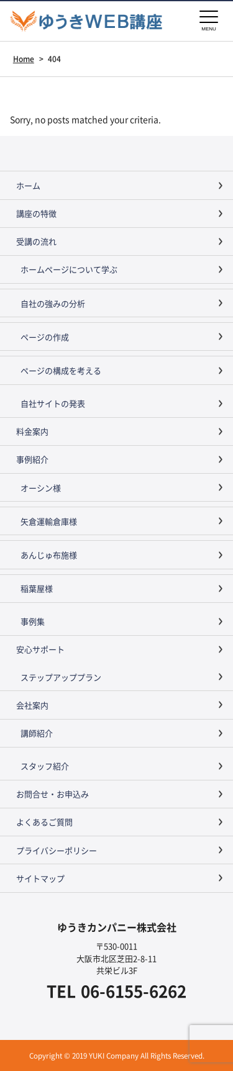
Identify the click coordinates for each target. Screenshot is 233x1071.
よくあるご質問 (44, 822)
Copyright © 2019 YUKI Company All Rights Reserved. (116, 1055)
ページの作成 (45, 337)
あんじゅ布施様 (49, 555)
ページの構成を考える (61, 370)
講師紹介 (37, 733)
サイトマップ (40, 878)
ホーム (28, 185)
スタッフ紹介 (45, 766)
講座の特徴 (36, 213)
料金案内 (32, 431)
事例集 (33, 621)
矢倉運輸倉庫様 (49, 521)
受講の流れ (36, 241)
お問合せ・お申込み (52, 794)
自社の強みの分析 (53, 303)
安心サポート (40, 649)
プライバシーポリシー (56, 850)
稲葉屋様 (37, 588)
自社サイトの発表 (53, 403)
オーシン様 (41, 488)
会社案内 (32, 705)
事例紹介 (32, 459)
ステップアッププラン (61, 677)
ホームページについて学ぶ (69, 269)
